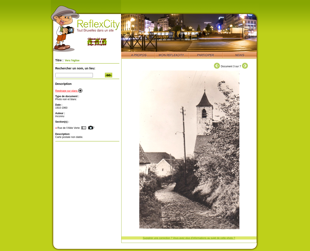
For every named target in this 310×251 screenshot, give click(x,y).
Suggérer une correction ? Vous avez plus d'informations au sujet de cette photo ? (189, 238)
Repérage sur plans (68, 90)
